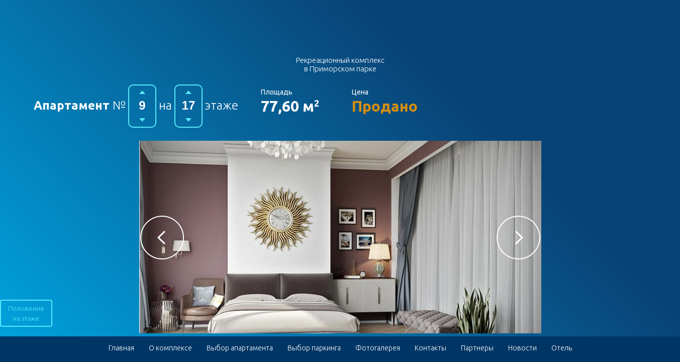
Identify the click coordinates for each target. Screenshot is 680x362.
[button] (162, 237)
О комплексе (170, 348)
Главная (121, 348)
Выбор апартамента (240, 348)
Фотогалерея (377, 348)
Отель (561, 348)
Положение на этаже (26, 313)
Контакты (430, 348)
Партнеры (477, 348)
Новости (522, 348)
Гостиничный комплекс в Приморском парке (340, 32)
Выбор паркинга (314, 348)
